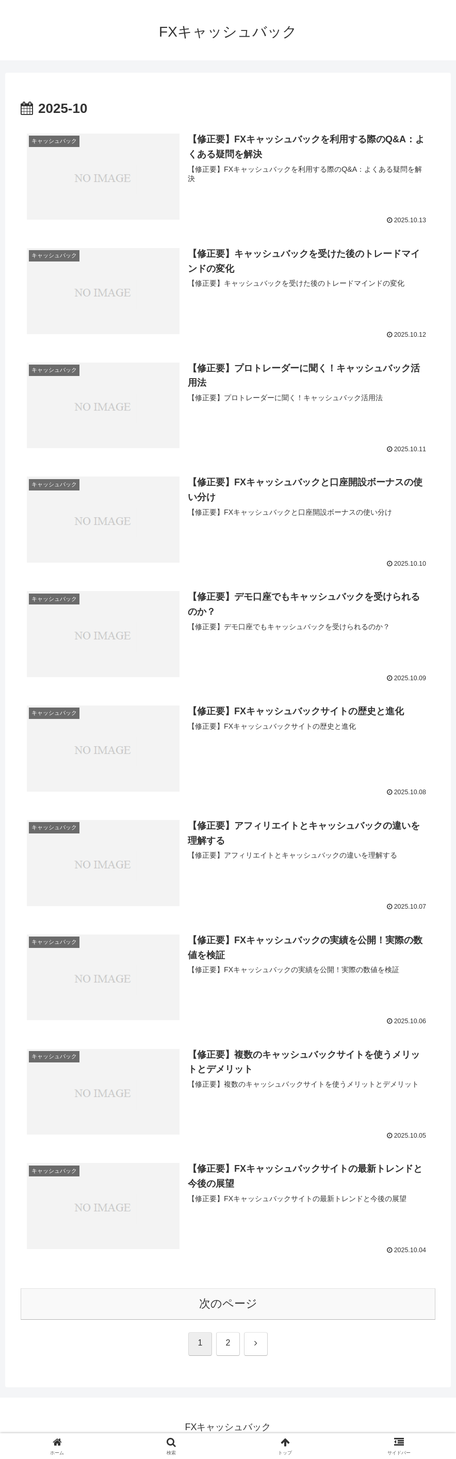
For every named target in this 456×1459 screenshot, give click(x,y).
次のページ (228, 1305)
